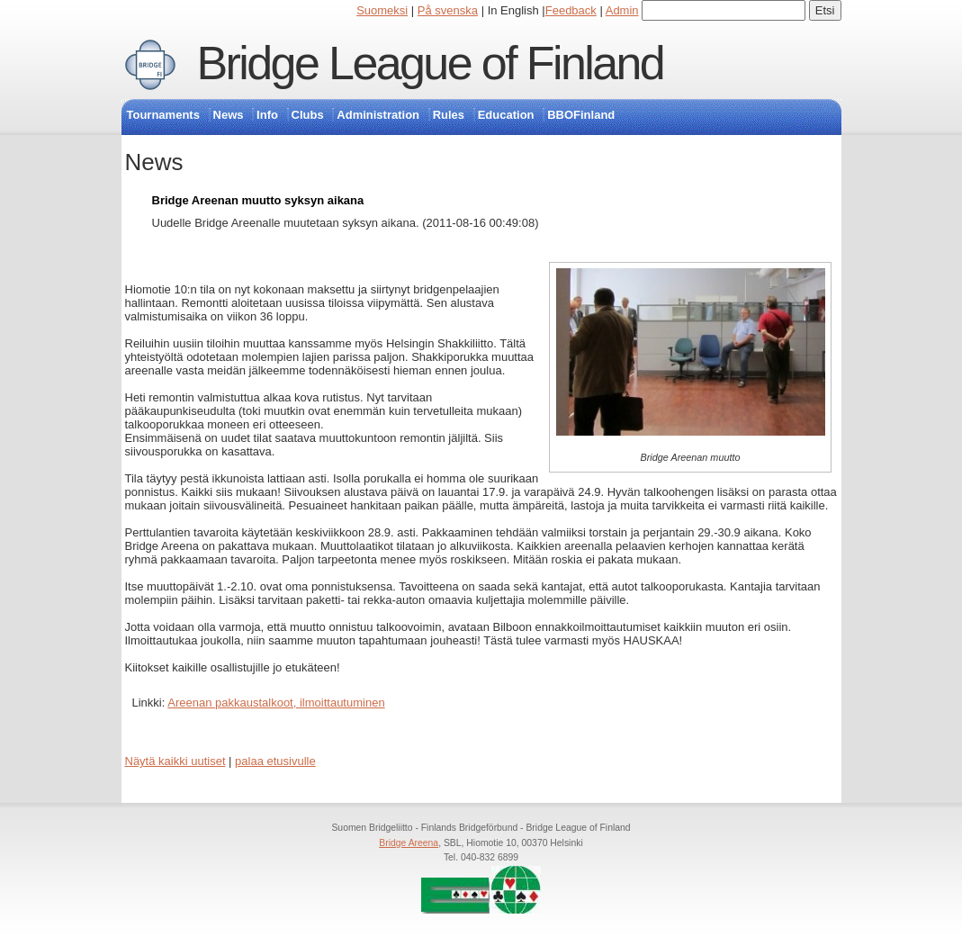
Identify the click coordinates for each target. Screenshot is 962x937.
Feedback (571, 10)
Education (506, 115)
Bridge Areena (408, 843)
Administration (378, 115)
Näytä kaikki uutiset (175, 761)
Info (267, 115)
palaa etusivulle (275, 761)
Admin (622, 10)
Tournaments (163, 115)
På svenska (448, 10)
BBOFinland (581, 115)
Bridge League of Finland (430, 63)
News (228, 115)
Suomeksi (382, 10)
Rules (448, 115)
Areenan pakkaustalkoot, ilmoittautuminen (275, 702)
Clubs (308, 115)
